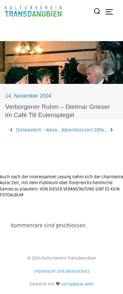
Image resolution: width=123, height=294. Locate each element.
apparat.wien (81, 284)
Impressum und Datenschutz (62, 271)
